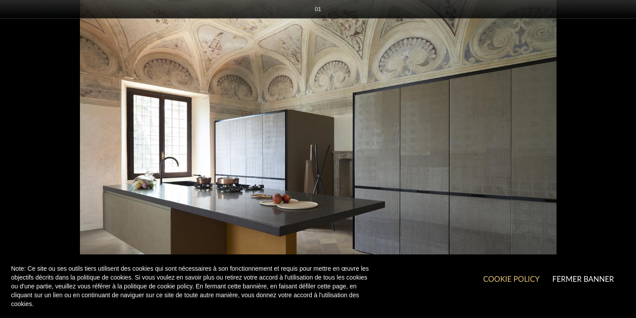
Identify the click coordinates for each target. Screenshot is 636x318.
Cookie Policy (511, 279)
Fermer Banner (583, 279)
